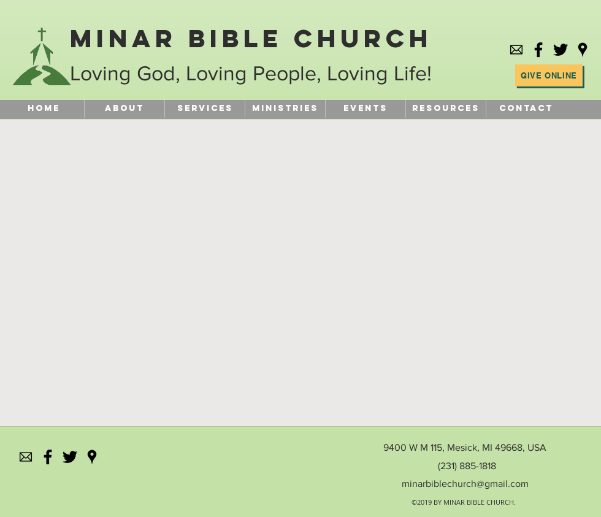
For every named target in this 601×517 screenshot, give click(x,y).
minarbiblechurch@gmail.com (465, 483)
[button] (445, 108)
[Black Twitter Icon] (560, 49)
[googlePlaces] (582, 49)
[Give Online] (549, 75)
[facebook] (538, 49)
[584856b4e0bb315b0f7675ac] (516, 49)
